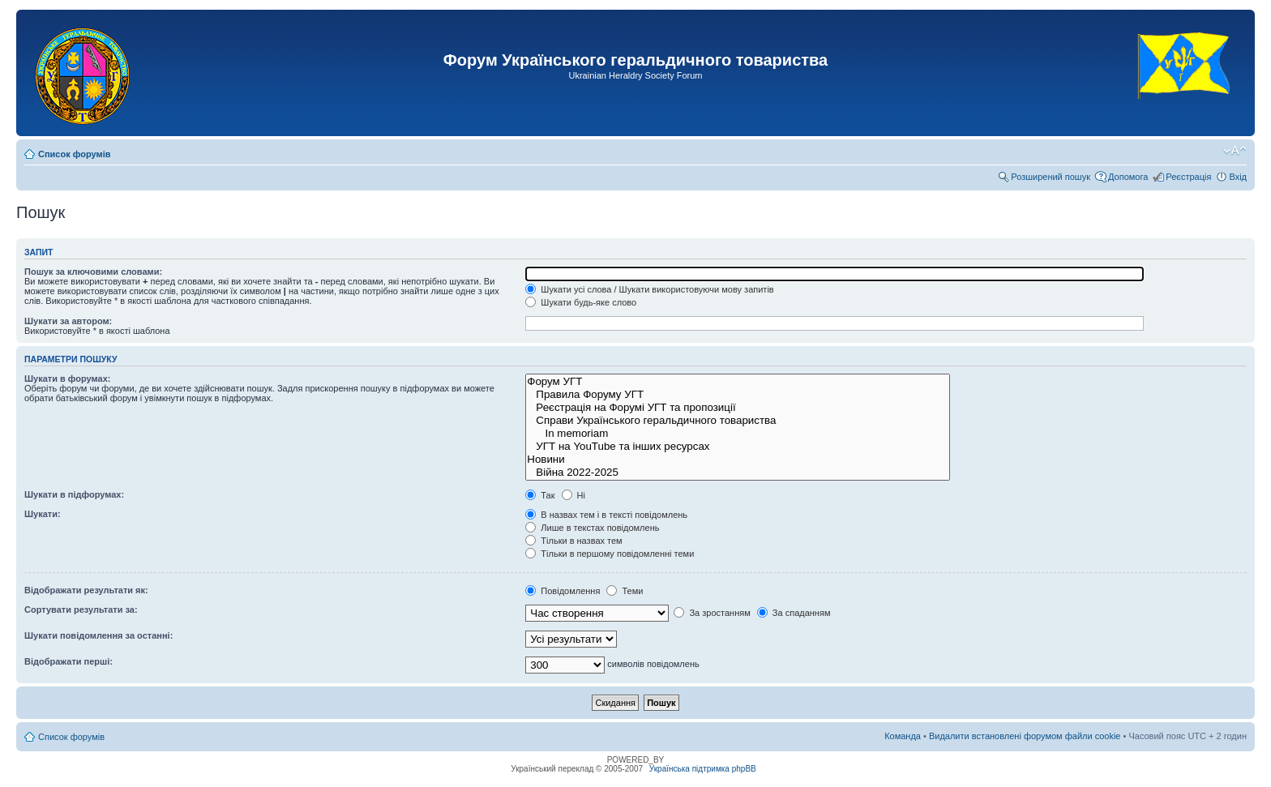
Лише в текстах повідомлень (592, 528)
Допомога (1128, 177)
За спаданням (794, 613)
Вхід (1238, 177)
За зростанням (712, 613)
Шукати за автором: (68, 321)
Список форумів (74, 154)
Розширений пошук (1050, 177)
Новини (737, 459)
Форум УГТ (737, 381)
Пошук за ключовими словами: (93, 271)
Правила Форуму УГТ (737, 394)
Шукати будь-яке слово (580, 302)
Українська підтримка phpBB (702, 768)
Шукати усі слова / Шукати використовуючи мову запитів (649, 289)
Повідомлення (562, 591)
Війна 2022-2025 (737, 472)
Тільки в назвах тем (573, 540)
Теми (624, 591)
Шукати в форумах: (67, 378)
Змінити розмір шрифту (1235, 150)
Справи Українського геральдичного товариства (737, 420)
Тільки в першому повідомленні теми (609, 553)
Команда (902, 736)
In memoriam (737, 433)
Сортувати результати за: (81, 609)
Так (539, 495)
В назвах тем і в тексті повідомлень (606, 515)
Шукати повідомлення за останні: (98, 635)
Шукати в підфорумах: (74, 494)
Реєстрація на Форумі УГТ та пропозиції (737, 407)
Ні (573, 495)
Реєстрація (1188, 177)
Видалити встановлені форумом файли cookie (1025, 736)
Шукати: (42, 514)
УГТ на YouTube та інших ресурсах (737, 446)
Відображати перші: (68, 661)
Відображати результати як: (86, 590)
